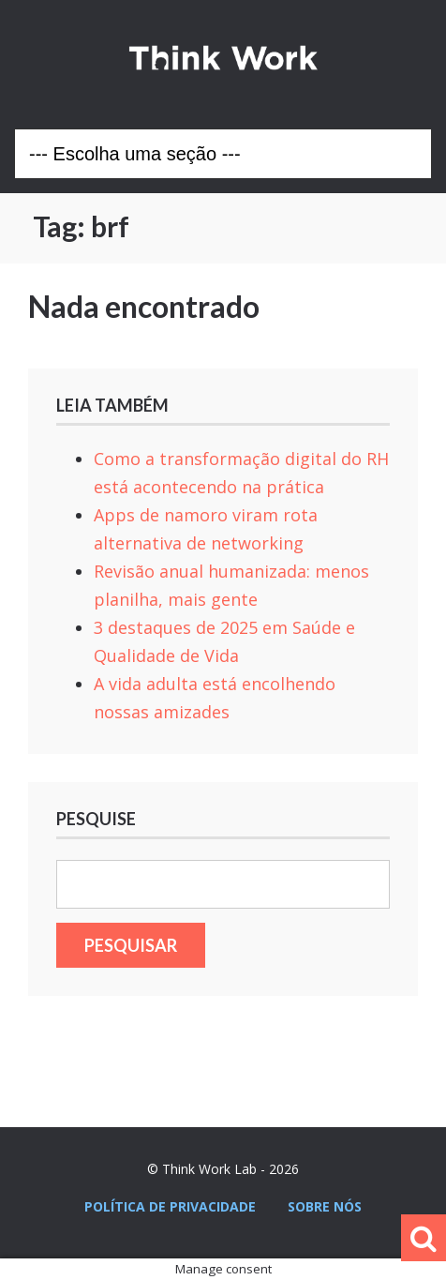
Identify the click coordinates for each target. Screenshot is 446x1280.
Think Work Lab (223, 57)
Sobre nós (325, 1206)
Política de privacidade (170, 1206)
